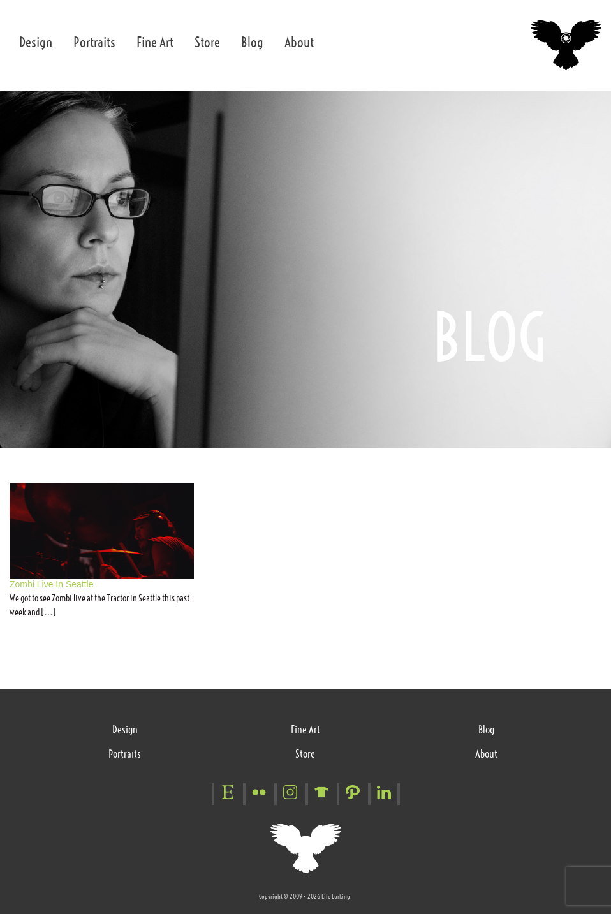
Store (207, 42)
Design (35, 42)
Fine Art (154, 42)
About (299, 42)
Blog (252, 42)
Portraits (94, 42)
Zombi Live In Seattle (52, 584)
